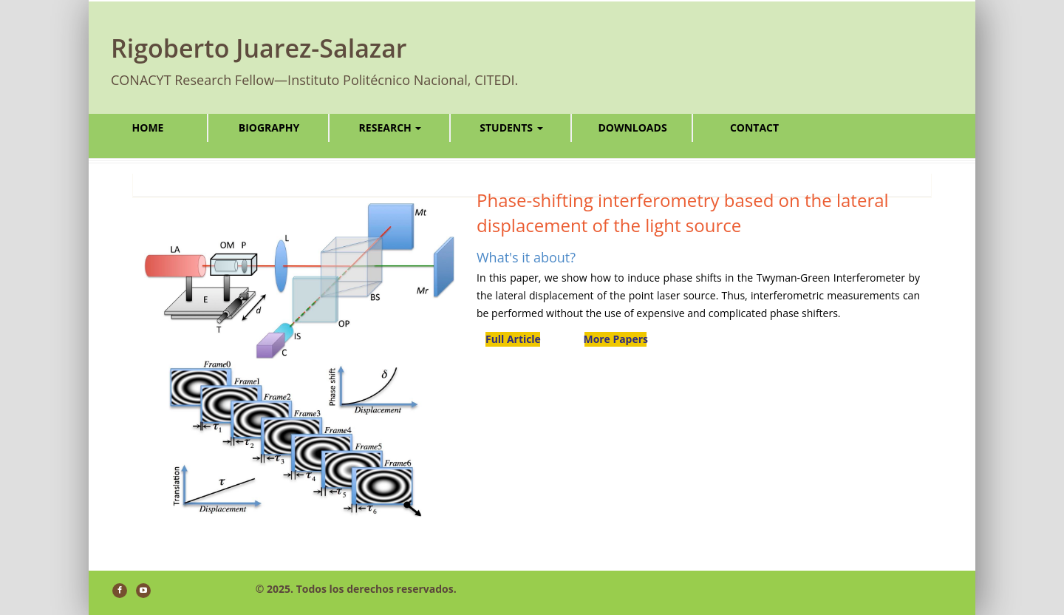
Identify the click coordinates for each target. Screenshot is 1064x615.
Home (148, 127)
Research (390, 127)
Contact (754, 127)
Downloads (632, 127)
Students (511, 127)
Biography (269, 127)
